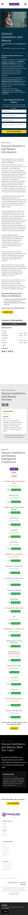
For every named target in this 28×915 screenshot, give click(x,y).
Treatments (14, 469)
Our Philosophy (6, 851)
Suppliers (4, 855)
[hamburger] (25, 4)
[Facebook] (5, 351)
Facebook (5, 827)
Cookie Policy (23, 884)
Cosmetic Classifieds (7, 865)
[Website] (2, 351)
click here (20, 437)
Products (14, 472)
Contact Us (5, 844)
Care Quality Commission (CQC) (13, 301)
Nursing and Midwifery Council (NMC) (14, 302)
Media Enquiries (6, 853)
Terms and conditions (13, 882)
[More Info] (19, 785)
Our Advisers (5, 849)
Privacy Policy (23, 882)
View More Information (14, 485)
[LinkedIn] (10, 351)
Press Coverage (6, 847)
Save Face (7, 304)
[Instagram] (6, 351)
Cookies (4, 905)
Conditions (14, 476)
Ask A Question (14, 4)
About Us (5, 846)
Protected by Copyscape (14, 893)
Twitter (4, 825)
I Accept (5, 911)
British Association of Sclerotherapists (15, 299)
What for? (7, 908)
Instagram (5, 823)
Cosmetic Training (6, 867)
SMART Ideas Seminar (7, 869)
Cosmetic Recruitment (7, 864)
